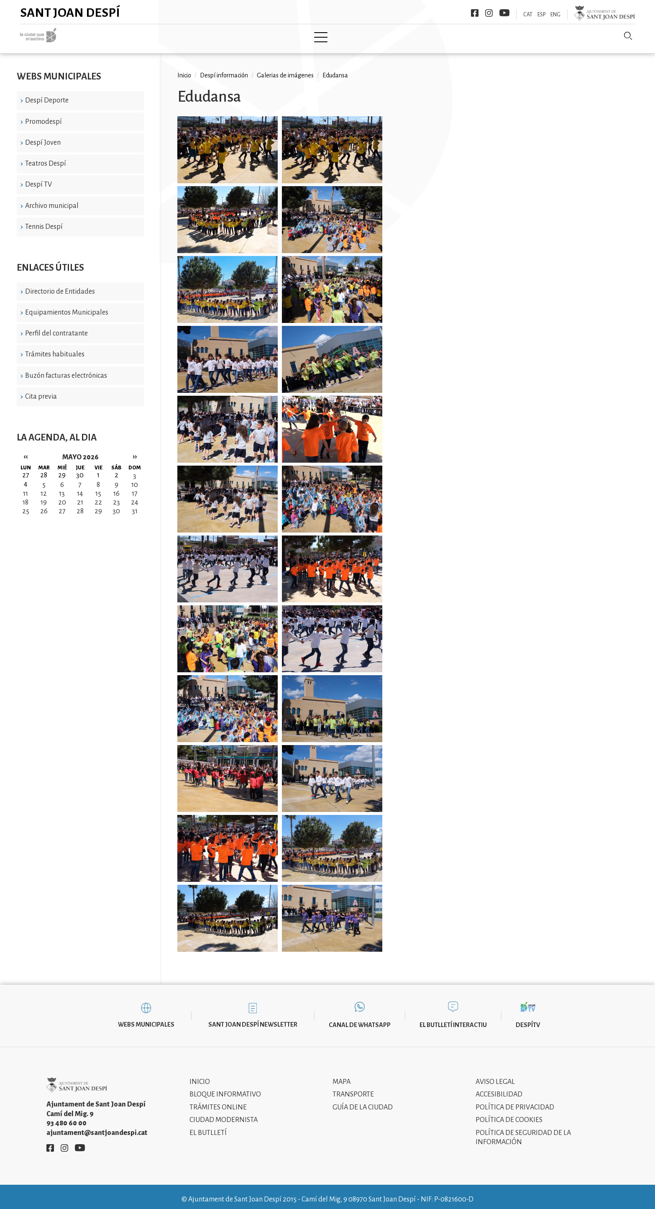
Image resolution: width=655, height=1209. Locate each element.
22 (98, 496)
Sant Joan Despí (70, 12)
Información (407, 36)
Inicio (155, 36)
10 (134, 478)
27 (62, 505)
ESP (541, 15)
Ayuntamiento (244, 36)
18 (25, 496)
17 (135, 487)
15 (98, 487)
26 (44, 505)
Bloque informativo (225, 1088)
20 (62, 496)
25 (25, 505)
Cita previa (41, 390)
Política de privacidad (515, 1101)
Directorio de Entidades (60, 285)
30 (116, 505)
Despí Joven (43, 136)
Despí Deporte (47, 94)
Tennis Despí (44, 221)
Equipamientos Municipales (66, 306)
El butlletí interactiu (453, 1019)
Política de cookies (509, 1114)
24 (134, 496)
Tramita (297, 36)
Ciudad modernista (223, 1114)
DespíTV (528, 1019)
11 (25, 487)
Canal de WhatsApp (360, 1019)
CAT (527, 15)
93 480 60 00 (66, 1117)
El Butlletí (208, 1126)
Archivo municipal (52, 199)
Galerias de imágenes (285, 69)
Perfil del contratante (56, 327)
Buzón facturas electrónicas (66, 369)
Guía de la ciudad (363, 1101)
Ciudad (192, 36)
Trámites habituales (54, 348)
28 (80, 505)
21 (80, 496)
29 (98, 505)
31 (135, 505)
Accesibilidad (499, 1088)
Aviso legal (495, 1075)
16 (116, 487)
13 (62, 487)
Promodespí (43, 115)
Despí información (224, 69)
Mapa (342, 1075)
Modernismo (348, 36)
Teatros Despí (45, 157)
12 (44, 487)
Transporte (353, 1088)
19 (44, 496)
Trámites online (218, 1101)
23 (116, 496)
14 (80, 487)
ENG (555, 15)
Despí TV (38, 178)
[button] (227, 145)
